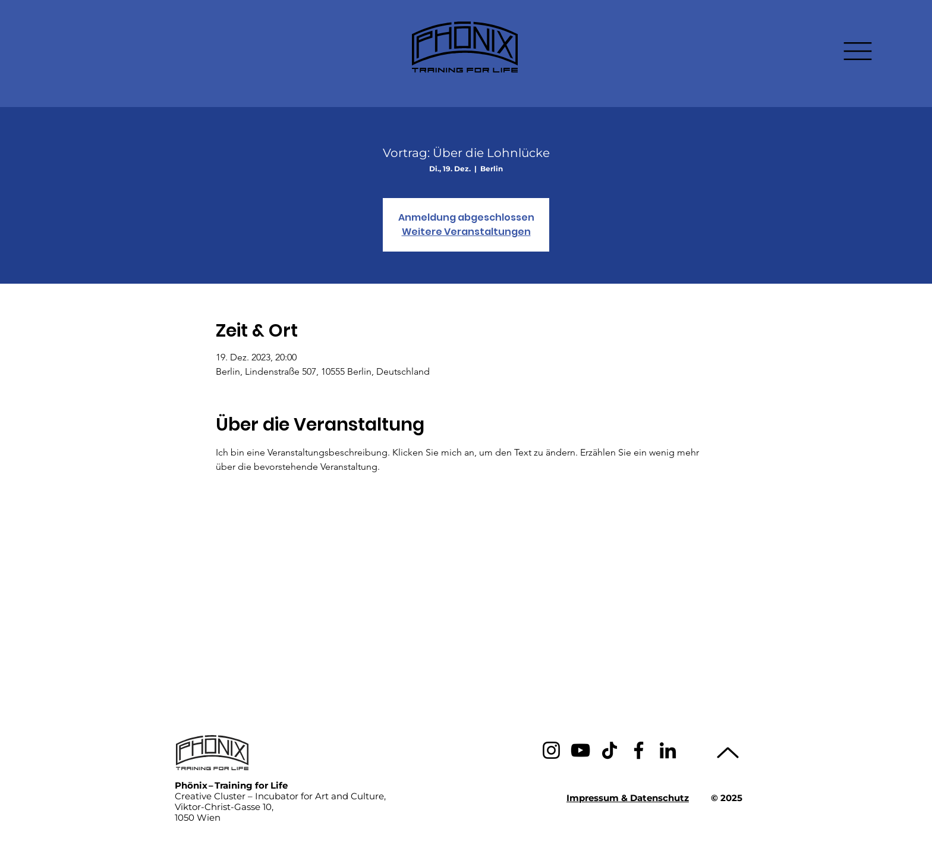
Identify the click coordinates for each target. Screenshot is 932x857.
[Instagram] (551, 750)
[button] (858, 51)
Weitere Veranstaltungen (466, 231)
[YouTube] (580, 750)
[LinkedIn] (667, 750)
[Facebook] (638, 750)
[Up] (728, 753)
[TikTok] (609, 750)
